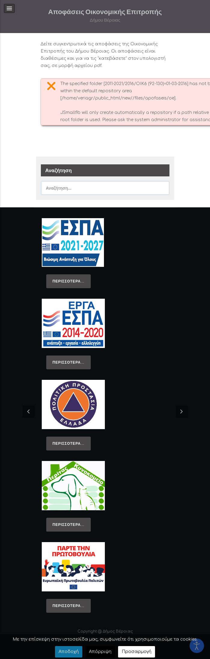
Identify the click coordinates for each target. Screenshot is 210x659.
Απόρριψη (100, 651)
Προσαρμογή (136, 651)
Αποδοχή (69, 651)
